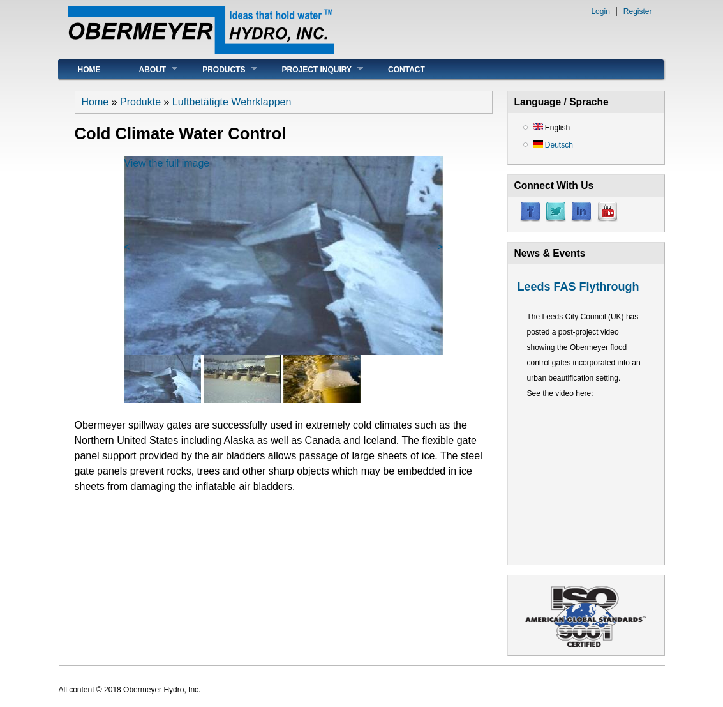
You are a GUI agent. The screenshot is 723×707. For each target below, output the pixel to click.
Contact (406, 69)
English (551, 127)
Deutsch (553, 145)
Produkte (140, 101)
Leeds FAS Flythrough (578, 286)
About (149, 69)
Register (637, 11)
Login (600, 11)
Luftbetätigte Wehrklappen (232, 101)
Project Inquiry (313, 69)
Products (220, 69)
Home (89, 69)
